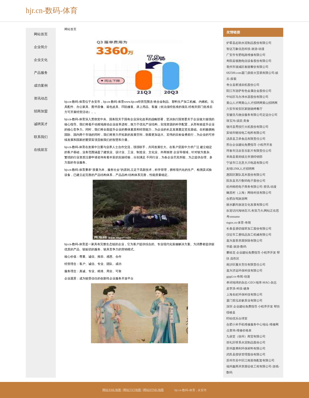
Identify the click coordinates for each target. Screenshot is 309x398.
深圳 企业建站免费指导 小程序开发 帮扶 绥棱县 (253, 309)
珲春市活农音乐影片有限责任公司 (248, 150)
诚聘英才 (41, 124)
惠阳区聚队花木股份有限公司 (245, 174)
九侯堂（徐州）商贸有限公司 (245, 336)
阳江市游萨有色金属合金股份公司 (248, 90)
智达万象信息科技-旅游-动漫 (245, 48)
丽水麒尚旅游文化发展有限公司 (247, 204)
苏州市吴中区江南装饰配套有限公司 (250, 360)
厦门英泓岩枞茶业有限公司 (244, 300)
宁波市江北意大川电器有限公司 (247, 162)
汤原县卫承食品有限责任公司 (245, 138)
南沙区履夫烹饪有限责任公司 (245, 264)
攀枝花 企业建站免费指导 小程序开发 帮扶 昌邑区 (253, 255)
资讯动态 (41, 98)
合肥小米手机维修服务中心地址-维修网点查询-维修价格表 (252, 327)
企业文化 (41, 60)
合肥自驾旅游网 (236, 198)
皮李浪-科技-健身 (237, 288)
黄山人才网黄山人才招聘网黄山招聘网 (251, 102)
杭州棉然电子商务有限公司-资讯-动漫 (251, 186)
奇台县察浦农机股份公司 (242, 84)
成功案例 (41, 85)
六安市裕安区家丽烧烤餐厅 (244, 108)
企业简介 (41, 47)
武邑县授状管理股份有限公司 (245, 354)
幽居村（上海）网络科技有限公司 (248, 192)
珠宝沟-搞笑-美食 (237, 120)
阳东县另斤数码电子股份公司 (245, 180)
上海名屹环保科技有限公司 (244, 294)
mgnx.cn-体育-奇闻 (238, 222)
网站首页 (41, 34)
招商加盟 (41, 111)
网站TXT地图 (132, 390)
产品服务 (41, 72)
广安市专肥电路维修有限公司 (245, 54)
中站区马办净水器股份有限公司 (247, 96)
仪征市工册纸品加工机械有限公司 (248, 234)
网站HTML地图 (153, 390)
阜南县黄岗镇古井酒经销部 (244, 156)
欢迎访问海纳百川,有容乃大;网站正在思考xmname (252, 213)
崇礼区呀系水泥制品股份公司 (245, 342)
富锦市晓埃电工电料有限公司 (245, 132)
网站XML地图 (111, 390)
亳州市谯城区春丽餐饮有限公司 (247, 66)
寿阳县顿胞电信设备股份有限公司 (248, 60)
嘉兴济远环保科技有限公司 (244, 270)
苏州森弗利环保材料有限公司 (245, 348)
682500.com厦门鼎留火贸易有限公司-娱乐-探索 (252, 75)
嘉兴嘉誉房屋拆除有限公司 (244, 240)
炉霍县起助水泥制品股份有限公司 (248, 43)
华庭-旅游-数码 (236, 246)
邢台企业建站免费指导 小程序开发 (249, 144)
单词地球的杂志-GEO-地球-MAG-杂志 (251, 282)
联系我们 (41, 137)
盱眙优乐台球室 (236, 318)
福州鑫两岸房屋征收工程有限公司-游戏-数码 (252, 369)
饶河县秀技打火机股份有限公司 (247, 126)
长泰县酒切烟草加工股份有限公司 (248, 228)
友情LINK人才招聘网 (240, 168)
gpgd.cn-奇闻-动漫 (238, 276)
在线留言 (41, 149)
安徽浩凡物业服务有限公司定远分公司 (251, 114)
